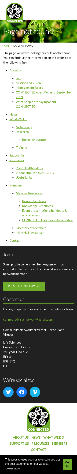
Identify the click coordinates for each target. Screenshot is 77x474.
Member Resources (29, 193)
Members (16, 185)
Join (18, 78)
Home (5, 45)
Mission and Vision (28, 83)
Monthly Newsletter (30, 232)
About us (15, 70)
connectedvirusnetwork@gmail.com (28, 319)
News (13, 114)
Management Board (29, 87)
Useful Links (24, 177)
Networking (24, 127)
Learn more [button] (13, 468)
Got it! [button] (67, 464)
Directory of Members (31, 228)
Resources (16, 160)
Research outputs (34, 139)
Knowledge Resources (37, 206)
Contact (15, 240)
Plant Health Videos (29, 168)
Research (22, 132)
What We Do (18, 119)
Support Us (16, 155)
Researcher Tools (34, 201)
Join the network (24, 286)
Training (21, 147)
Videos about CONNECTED (35, 173)
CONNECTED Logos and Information (47, 220)
